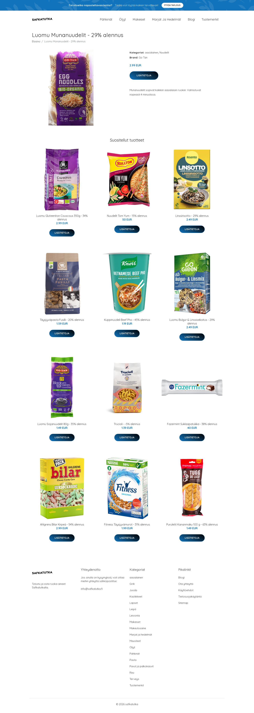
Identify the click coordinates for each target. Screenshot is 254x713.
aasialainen (151, 55)
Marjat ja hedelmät (166, 21)
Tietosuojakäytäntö (190, 599)
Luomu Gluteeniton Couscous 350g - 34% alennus (62, 220)
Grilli (132, 586)
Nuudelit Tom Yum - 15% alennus (127, 218)
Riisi (132, 675)
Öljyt (122, 21)
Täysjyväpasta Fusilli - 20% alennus (62, 322)
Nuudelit (164, 55)
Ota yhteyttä (185, 586)
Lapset (134, 605)
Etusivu (36, 44)
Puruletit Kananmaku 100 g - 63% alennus (192, 527)
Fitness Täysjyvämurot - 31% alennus (127, 527)
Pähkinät (106, 21)
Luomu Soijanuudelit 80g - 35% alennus (61, 427)
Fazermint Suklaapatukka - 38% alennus (192, 427)
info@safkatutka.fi (92, 591)
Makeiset (139, 21)
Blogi (191, 21)
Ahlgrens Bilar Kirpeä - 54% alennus (62, 527)
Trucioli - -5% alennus (127, 427)
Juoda (133, 593)
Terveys (134, 682)
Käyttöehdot (185, 593)
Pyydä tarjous (172, 5)
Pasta (133, 662)
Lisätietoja (144, 78)
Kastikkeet (136, 599)
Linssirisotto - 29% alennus (192, 218)
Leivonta (135, 618)
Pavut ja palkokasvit (142, 669)
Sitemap (183, 605)
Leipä (133, 612)
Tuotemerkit (210, 21)
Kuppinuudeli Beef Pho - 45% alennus (127, 322)
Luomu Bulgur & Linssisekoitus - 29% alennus (192, 324)
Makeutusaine (138, 631)
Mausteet (135, 643)
